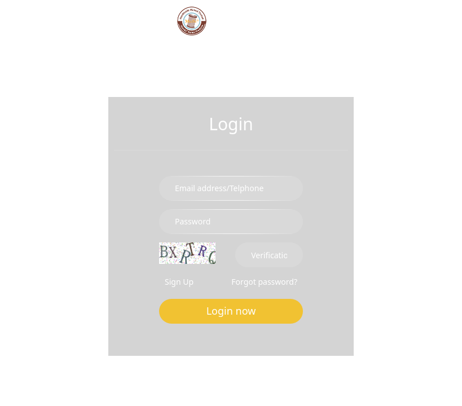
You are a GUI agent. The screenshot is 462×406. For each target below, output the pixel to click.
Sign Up (179, 281)
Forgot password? (264, 281)
